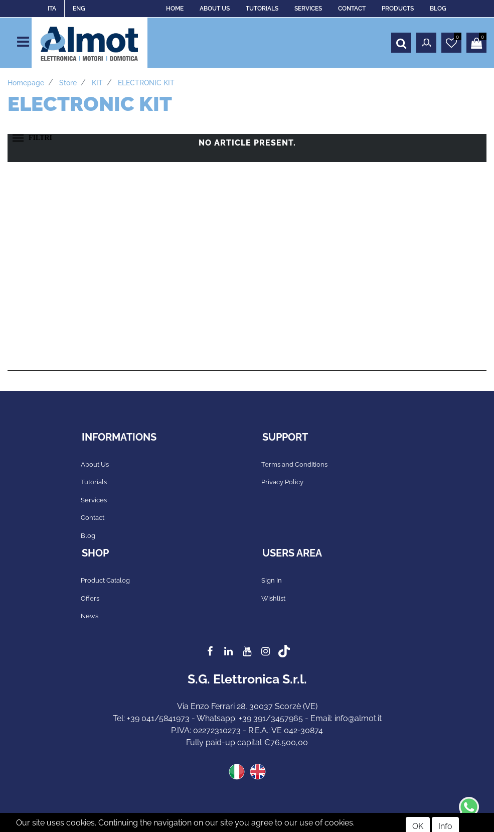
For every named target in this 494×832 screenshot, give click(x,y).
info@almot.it (358, 718)
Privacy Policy (282, 482)
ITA (52, 8)
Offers (90, 598)
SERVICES (308, 8)
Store (68, 83)
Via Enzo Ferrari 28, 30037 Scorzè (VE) (247, 706)
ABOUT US (215, 8)
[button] (401, 43)
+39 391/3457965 (271, 718)
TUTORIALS (262, 8)
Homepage (26, 83)
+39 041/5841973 (158, 718)
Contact (92, 517)
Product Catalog (105, 580)
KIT (97, 83)
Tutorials (94, 482)
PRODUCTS (398, 8)
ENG (79, 8)
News (89, 616)
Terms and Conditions (294, 464)
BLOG (438, 8)
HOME (175, 8)
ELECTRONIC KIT (146, 83)
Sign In (271, 580)
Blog (88, 535)
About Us (95, 464)
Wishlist (273, 598)
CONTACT (352, 8)
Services (94, 500)
